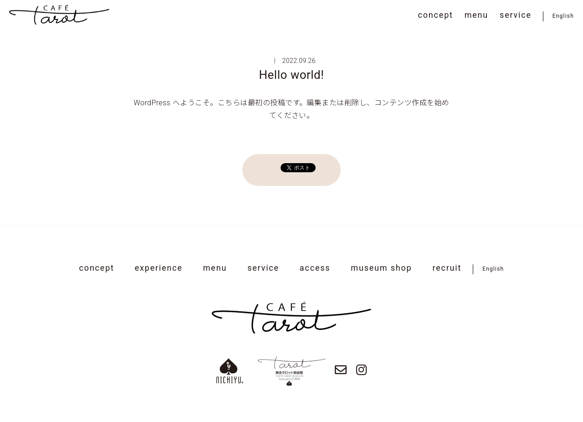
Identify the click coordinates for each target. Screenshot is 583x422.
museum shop (381, 268)
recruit (446, 268)
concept (435, 15)
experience (159, 268)
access (315, 268)
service (516, 15)
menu (476, 15)
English (563, 16)
